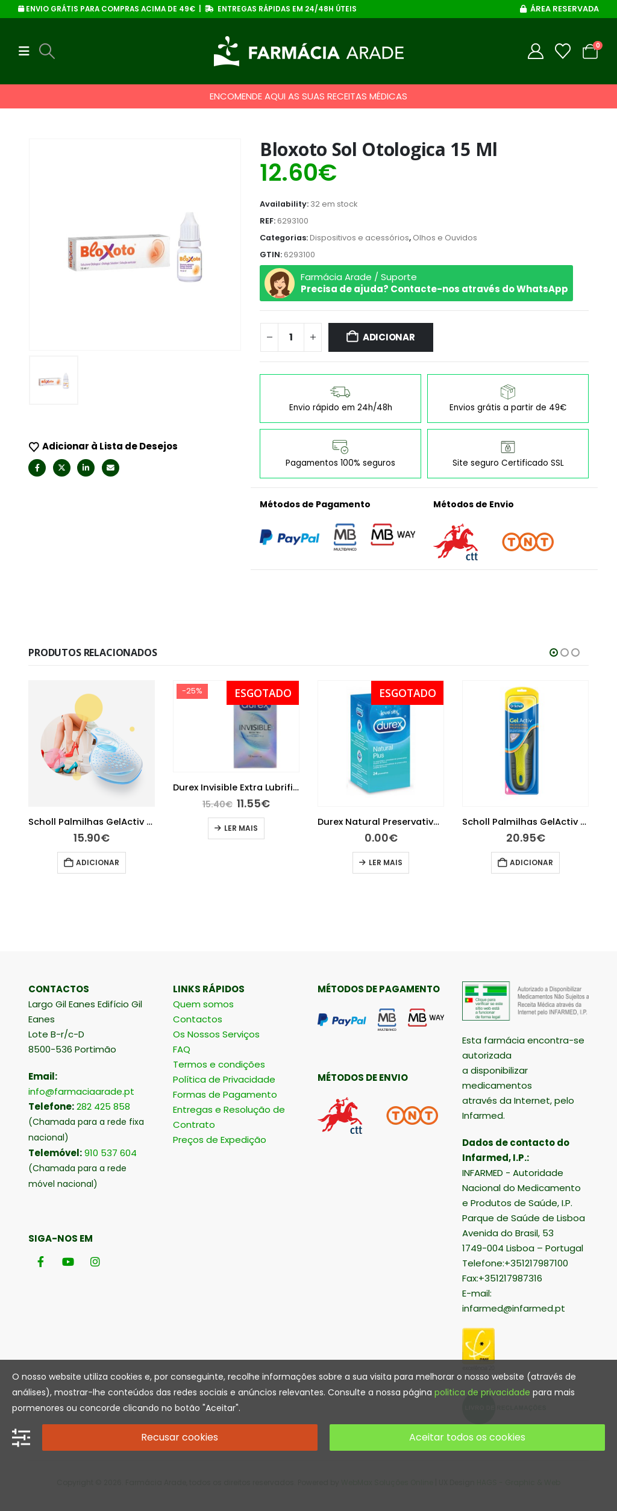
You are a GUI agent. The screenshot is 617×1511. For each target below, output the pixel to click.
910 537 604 (110, 1153)
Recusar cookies (179, 1437)
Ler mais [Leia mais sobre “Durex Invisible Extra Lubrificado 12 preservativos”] (363, 828)
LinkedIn (86, 468)
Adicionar (389, 337)
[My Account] (536, 51)
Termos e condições (219, 1064)
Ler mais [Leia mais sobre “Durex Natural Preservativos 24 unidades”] (508, 862)
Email (110, 468)
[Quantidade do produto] (291, 337)
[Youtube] (67, 1261)
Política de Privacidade (224, 1079)
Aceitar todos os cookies (467, 1437)
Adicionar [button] (75, 828)
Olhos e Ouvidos (445, 238)
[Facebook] (40, 1261)
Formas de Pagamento (225, 1094)
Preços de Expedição (219, 1139)
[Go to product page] (69, 726)
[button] (27, 51)
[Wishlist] (563, 51)
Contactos (197, 1019)
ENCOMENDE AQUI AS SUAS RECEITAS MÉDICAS (308, 96)
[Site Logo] (309, 51)
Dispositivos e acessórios (359, 238)
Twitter (61, 468)
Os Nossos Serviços (216, 1034)
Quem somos (203, 1004)
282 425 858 (103, 1106)
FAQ (181, 1049)
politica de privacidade (482, 1392)
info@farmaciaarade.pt (81, 1091)
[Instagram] (95, 1261)
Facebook (37, 468)
